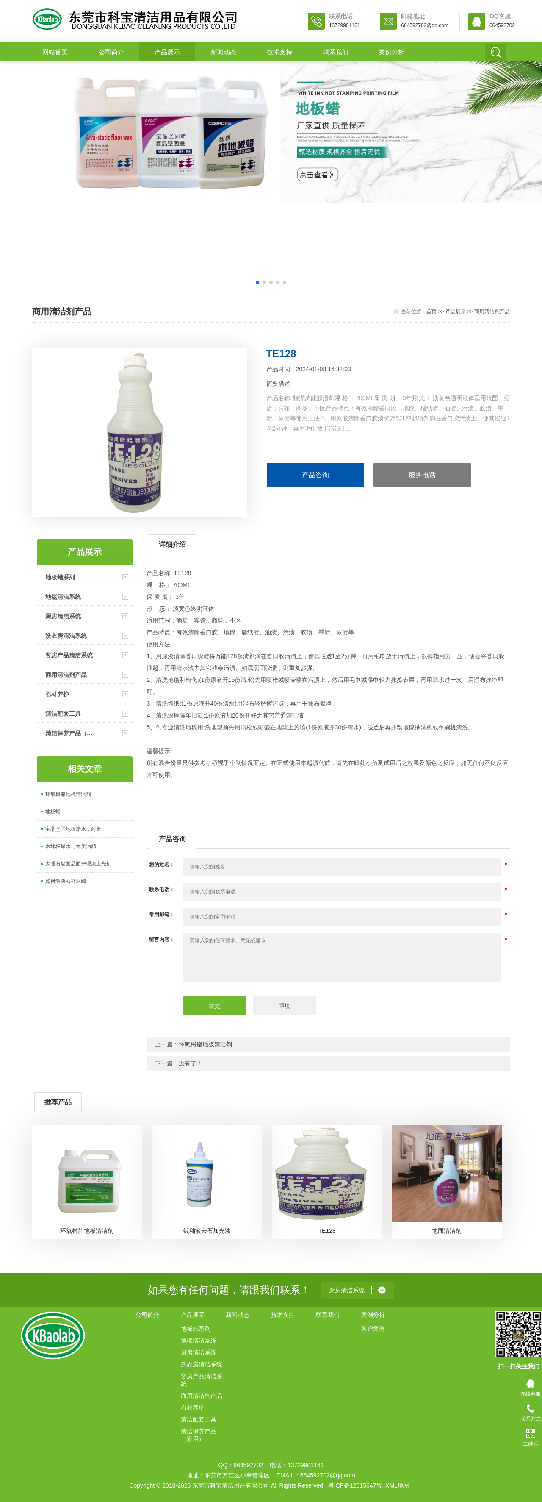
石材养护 (57, 694)
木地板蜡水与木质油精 (70, 846)
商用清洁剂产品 (492, 311)
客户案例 (373, 1328)
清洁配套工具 (63, 713)
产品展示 (167, 52)
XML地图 (397, 1485)
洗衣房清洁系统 (66, 635)
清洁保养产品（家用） (71, 733)
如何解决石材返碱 (65, 881)
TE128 (326, 1230)
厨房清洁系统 (63, 616)
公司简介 (111, 52)
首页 (431, 311)
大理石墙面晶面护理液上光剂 (78, 864)
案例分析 (391, 52)
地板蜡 (53, 812)
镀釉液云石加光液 (207, 1230)
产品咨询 (315, 474)
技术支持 (279, 52)
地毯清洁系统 (63, 596)
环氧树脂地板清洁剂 (68, 794)
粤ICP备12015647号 (355, 1485)
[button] (257, 282)
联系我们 (335, 52)
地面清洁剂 (447, 1230)
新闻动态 (223, 52)
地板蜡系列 (60, 577)
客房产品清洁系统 (69, 655)
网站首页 (55, 52)
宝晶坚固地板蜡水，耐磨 (73, 829)
